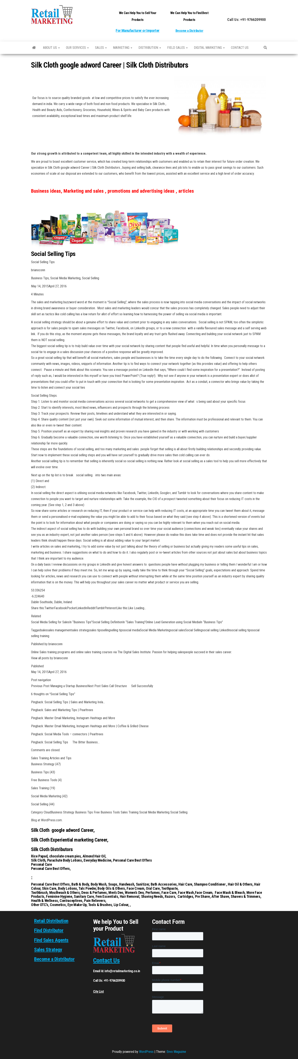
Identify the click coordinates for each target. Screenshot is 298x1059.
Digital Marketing (209, 48)
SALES (101, 48)
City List (98, 991)
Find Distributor (48, 930)
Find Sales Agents (51, 940)
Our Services (77, 48)
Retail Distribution (51, 921)
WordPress (146, 1052)
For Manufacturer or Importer (137, 30)
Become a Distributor (189, 31)
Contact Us (106, 960)
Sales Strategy (48, 950)
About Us (51, 48)
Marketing (122, 48)
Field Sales (177, 48)
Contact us (240, 48)
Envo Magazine (176, 1052)
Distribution (149, 48)
